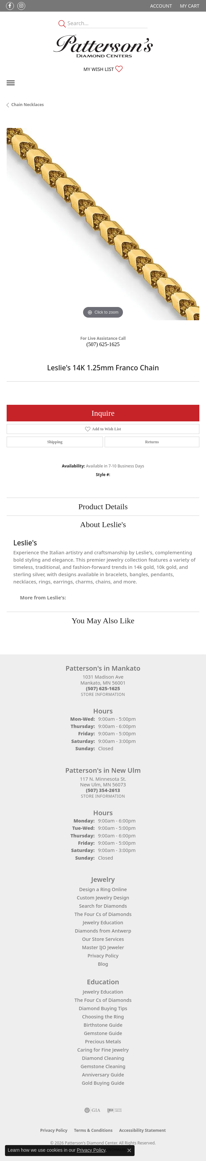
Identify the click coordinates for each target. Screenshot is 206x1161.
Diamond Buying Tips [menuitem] (103, 1008)
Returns (152, 442)
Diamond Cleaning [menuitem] (103, 1058)
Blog (103, 964)
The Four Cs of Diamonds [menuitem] (103, 1000)
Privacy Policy (103, 955)
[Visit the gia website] (92, 1110)
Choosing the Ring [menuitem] (103, 1016)
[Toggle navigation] (10, 83)
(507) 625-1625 (103, 344)
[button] (160, 6)
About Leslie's (103, 524)
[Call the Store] (103, 688)
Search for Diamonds (103, 906)
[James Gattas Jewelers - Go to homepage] (103, 46)
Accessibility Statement (142, 1130)
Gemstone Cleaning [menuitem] (102, 1066)
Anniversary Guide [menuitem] (103, 1074)
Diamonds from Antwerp (103, 931)
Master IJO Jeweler (103, 947)
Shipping (54, 442)
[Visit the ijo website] (114, 1110)
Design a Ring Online (103, 889)
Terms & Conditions (93, 1130)
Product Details (103, 506)
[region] (103, 224)
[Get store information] (103, 694)
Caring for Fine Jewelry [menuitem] (103, 1050)
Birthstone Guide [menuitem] (103, 1025)
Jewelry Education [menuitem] (103, 992)
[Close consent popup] (129, 1150)
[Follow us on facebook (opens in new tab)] (10, 6)
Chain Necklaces (27, 104)
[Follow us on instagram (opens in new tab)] (21, 6)
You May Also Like (103, 620)
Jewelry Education (103, 922)
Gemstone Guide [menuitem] (103, 1033)
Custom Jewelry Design (103, 897)
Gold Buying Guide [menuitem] (103, 1083)
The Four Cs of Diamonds (103, 914)
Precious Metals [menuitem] (103, 1041)
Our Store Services (103, 939)
